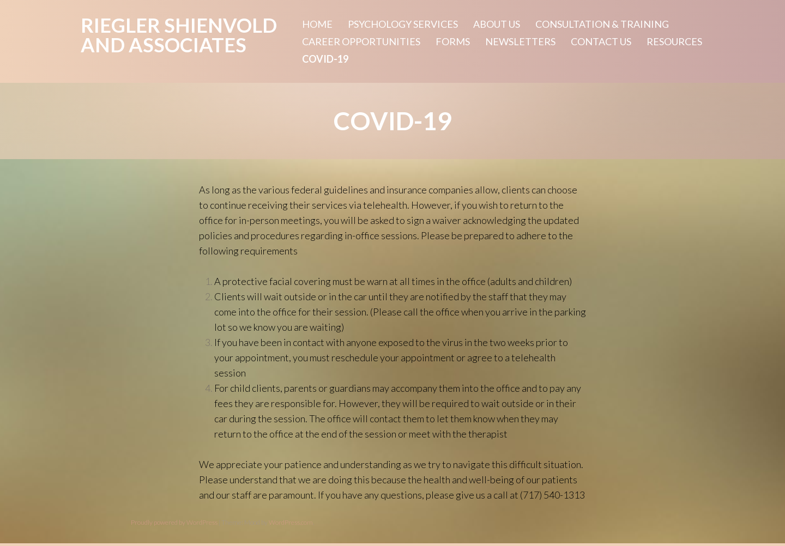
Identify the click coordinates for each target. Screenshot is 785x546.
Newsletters (520, 41)
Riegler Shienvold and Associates (179, 35)
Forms (453, 41)
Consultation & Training (602, 24)
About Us (496, 24)
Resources (674, 41)
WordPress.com (291, 522)
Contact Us (601, 41)
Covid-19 (325, 59)
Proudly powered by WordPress (174, 522)
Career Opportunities (361, 41)
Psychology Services (403, 24)
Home (317, 24)
